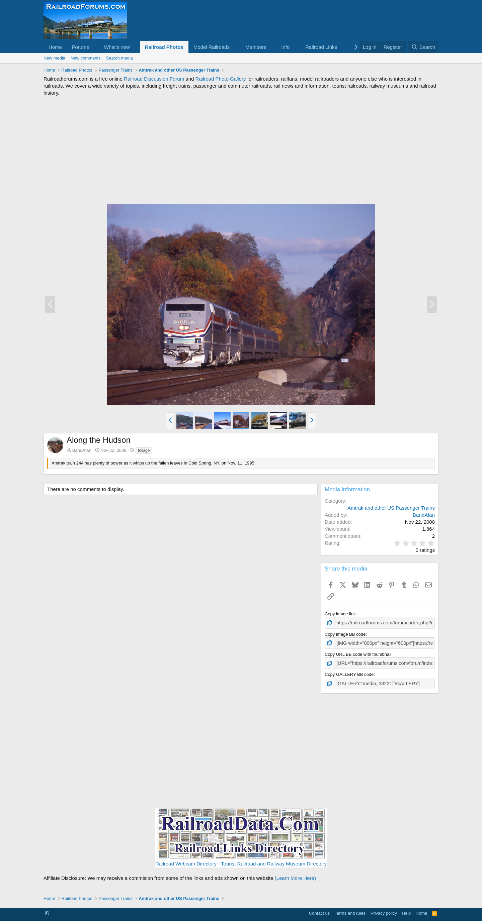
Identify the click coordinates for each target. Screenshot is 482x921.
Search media (119, 58)
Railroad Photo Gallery (220, 79)
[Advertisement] (241, 150)
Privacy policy (384, 910)
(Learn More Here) (295, 875)
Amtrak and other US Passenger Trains (391, 508)
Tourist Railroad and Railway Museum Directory (274, 861)
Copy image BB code (345, 633)
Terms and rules (350, 910)
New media (54, 58)
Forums (80, 47)
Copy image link (340, 613)
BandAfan (81, 450)
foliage (144, 450)
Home (55, 47)
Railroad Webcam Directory (186, 861)
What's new (117, 47)
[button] (94, 47)
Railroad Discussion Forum (154, 79)
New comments (86, 58)
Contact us (319, 910)
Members (255, 47)
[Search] (423, 47)
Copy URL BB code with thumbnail (358, 652)
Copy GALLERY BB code (349, 672)
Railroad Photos (164, 47)
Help (406, 910)
